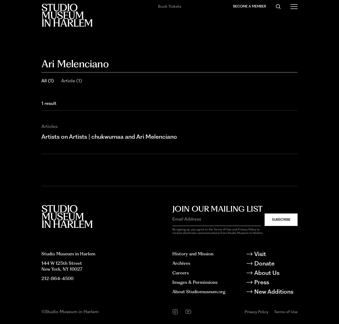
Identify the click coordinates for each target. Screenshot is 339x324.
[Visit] (276, 255)
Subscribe (281, 219)
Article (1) (71, 80)
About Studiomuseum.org (198, 291)
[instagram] (175, 312)
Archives (181, 263)
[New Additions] (276, 292)
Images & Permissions (195, 282)
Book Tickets (169, 6)
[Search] (278, 6)
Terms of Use (286, 311)
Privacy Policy (256, 311)
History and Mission (193, 254)
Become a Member (249, 6)
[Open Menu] (294, 6)
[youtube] (188, 312)
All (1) (47, 80)
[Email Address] (216, 219)
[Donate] (276, 264)
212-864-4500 (57, 278)
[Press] (276, 283)
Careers (180, 273)
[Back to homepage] (67, 15)
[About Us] (276, 273)
